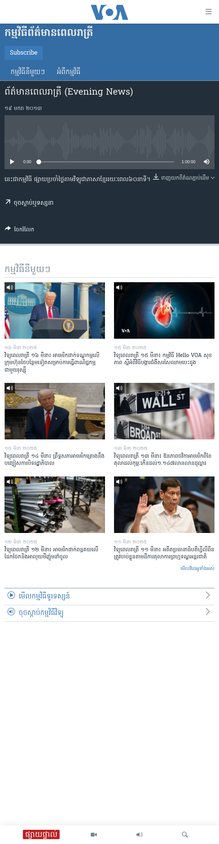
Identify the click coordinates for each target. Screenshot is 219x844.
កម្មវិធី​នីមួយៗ (27, 72)
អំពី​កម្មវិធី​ (69, 72)
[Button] (19, 231)
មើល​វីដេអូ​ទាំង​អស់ (197, 568)
